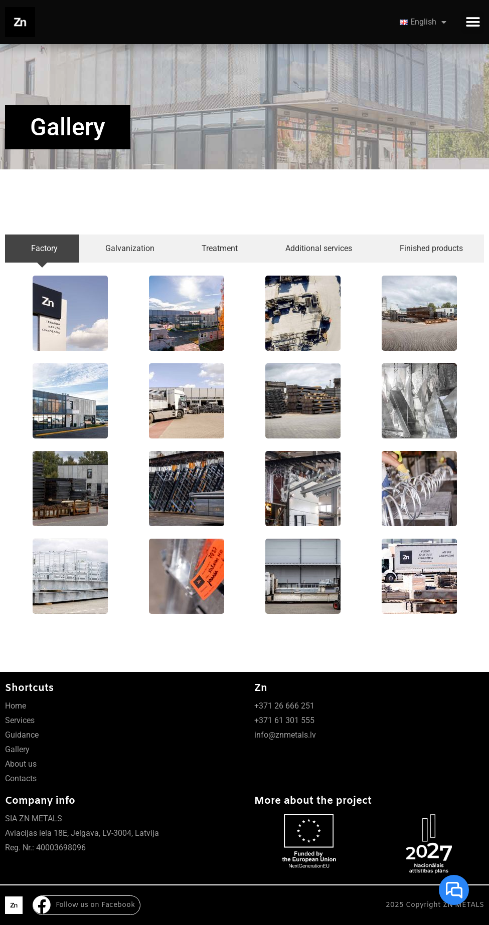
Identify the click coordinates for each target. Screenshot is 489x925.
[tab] (42, 249)
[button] (472, 22)
